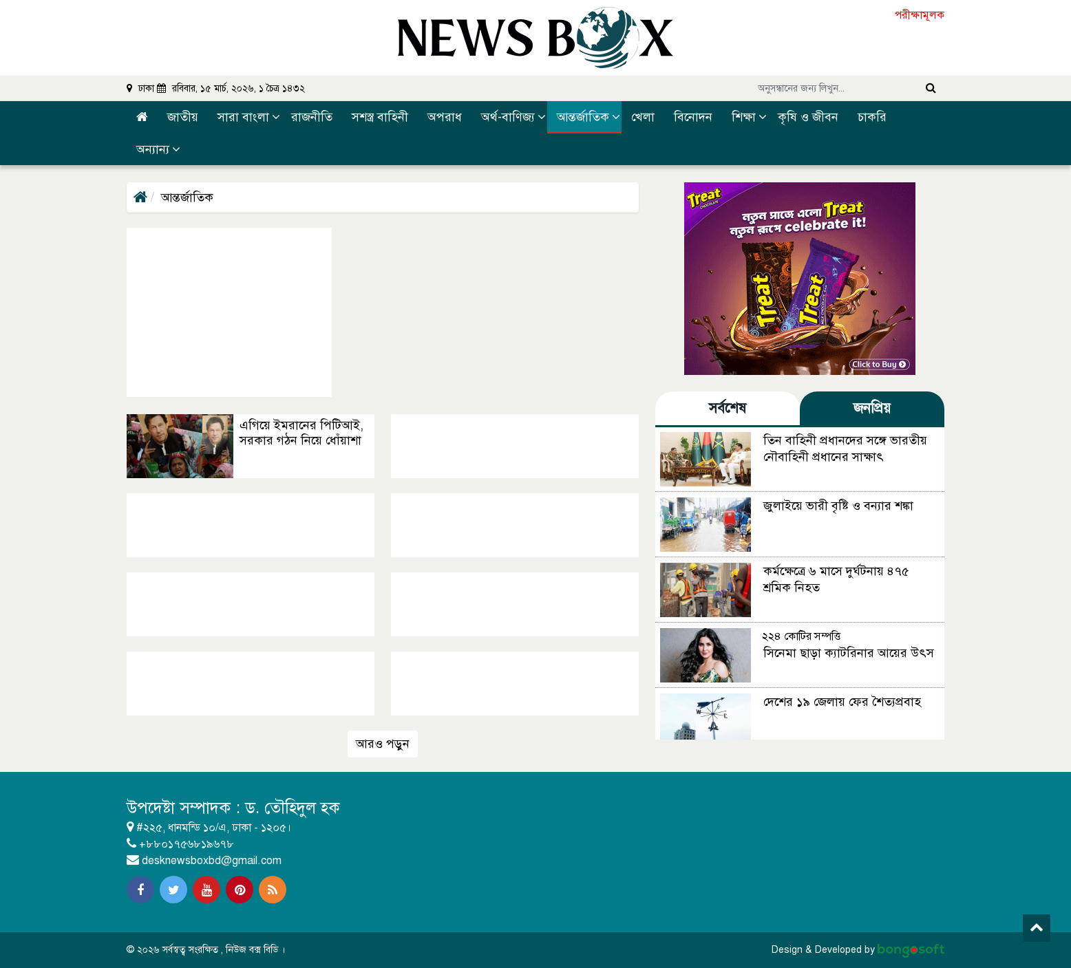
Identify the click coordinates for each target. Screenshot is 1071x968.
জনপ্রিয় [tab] (872, 408)
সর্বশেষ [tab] (727, 408)
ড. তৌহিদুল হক (294, 807)
